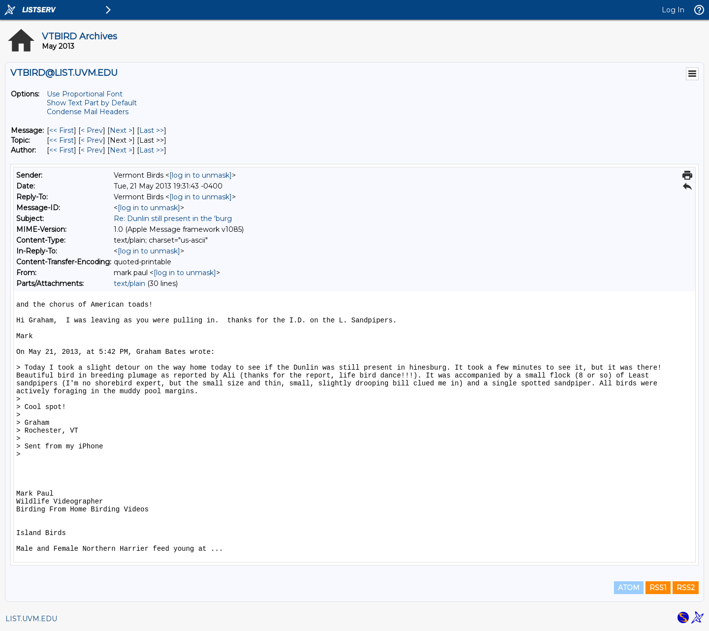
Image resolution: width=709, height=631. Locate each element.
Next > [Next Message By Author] (121, 150)
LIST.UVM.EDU (31, 618)
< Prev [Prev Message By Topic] (92, 140)
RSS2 (686, 587)
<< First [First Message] (61, 130)
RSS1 (658, 587)
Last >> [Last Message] (151, 130)
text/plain (129, 283)
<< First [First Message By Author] (61, 150)
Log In (673, 9)
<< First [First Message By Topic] (61, 140)
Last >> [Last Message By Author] (151, 150)
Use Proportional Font (85, 94)
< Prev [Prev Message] (92, 130)
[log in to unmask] (200, 175)
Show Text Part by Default (92, 102)
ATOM (629, 587)
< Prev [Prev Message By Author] (92, 150)
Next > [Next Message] (121, 130)
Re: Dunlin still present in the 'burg (173, 218)
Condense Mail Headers (88, 111)
